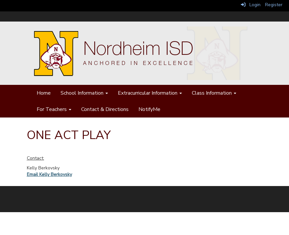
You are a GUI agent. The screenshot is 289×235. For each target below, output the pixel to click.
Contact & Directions (105, 109)
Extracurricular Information (150, 93)
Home (44, 93)
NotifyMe (149, 109)
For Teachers (54, 109)
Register (273, 5)
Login (251, 5)
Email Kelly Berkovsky (49, 174)
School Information (84, 93)
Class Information (214, 93)
